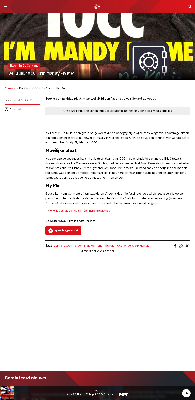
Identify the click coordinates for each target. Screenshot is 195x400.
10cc (119, 245)
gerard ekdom (63, 245)
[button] (186, 393)
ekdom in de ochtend (88, 245)
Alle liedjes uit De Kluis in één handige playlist (80, 210)
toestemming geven (123, 110)
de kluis (109, 245)
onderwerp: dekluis (136, 245)
